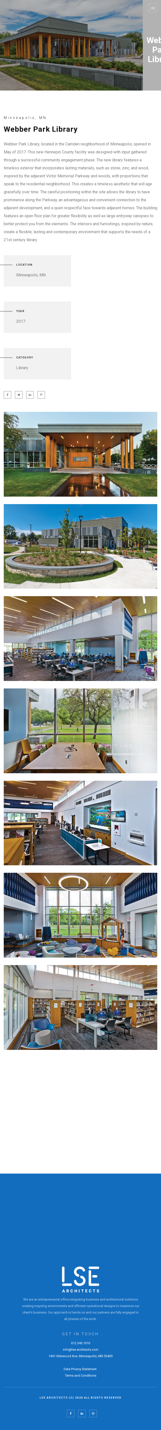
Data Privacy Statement (80, 1369)
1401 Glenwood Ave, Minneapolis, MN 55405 (80, 1356)
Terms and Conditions (80, 1375)
